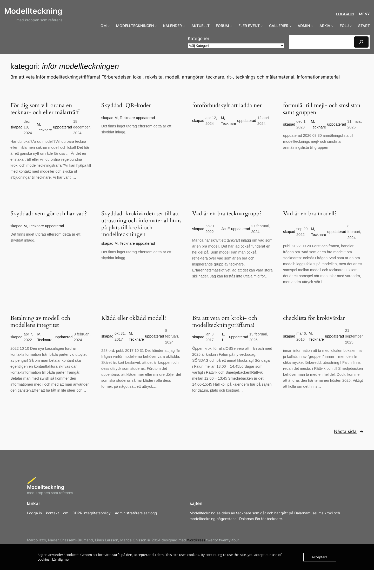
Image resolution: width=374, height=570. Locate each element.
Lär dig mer (61, 559)
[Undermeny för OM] (109, 26)
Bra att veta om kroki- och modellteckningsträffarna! (224, 322)
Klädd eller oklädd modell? (133, 318)
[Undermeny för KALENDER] (184, 26)
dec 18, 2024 (28, 127)
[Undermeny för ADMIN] (312, 26)
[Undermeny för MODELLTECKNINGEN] (156, 26)
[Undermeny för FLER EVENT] (262, 26)
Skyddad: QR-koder (126, 105)
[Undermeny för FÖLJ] (351, 26)
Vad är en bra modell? (310, 213)
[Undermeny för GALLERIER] (290, 26)
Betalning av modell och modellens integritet (40, 322)
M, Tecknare (125, 118)
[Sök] (361, 42)
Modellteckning (33, 11)
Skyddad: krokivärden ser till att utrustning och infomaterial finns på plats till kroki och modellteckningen (141, 224)
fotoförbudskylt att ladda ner (227, 105)
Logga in (345, 14)
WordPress (196, 540)
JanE (226, 229)
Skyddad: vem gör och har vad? (48, 213)
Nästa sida (349, 431)
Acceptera (320, 557)
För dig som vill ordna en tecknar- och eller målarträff (44, 109)
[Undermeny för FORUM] (231, 26)
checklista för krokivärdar (314, 318)
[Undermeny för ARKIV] (332, 26)
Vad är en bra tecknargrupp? (227, 213)
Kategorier (198, 38)
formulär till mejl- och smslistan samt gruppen (321, 109)
